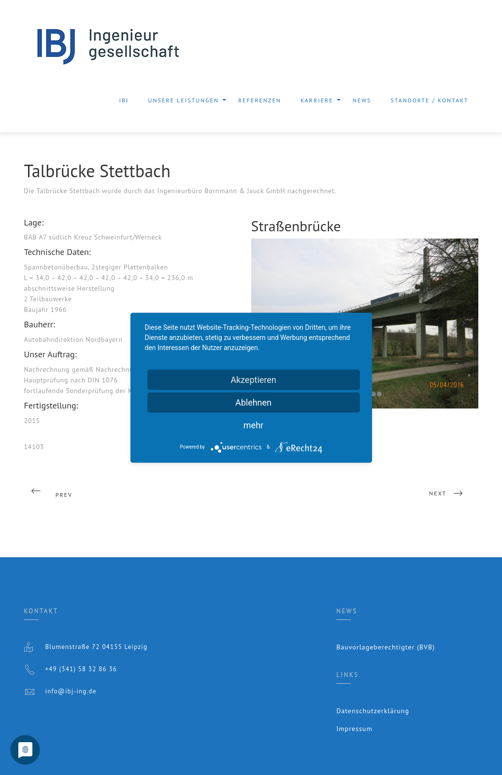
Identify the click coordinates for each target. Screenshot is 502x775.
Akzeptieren (253, 379)
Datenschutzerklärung (372, 710)
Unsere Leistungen (183, 103)
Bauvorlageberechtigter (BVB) (385, 647)
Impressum (354, 728)
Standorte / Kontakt (429, 100)
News (362, 100)
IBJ (124, 100)
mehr (253, 425)
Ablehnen (253, 402)
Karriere (317, 103)
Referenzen (259, 100)
